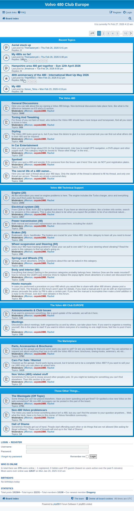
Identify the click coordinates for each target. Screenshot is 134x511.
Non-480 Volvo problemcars (29, 410)
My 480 (16, 86)
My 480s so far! (21, 54)
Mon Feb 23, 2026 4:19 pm (53, 89)
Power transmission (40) (27, 220)
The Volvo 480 (67, 98)
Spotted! (17, 159)
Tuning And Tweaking (25, 117)
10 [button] (125, 33)
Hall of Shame (20, 424)
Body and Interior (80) (25, 269)
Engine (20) (19, 192)
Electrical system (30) (25, 206)
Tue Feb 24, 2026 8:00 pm (50, 68)
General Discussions (25, 103)
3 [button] (108, 33)
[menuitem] (22, 12)
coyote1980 (40, 111)
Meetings (17, 321)
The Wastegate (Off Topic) (28, 395)
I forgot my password (11, 456)
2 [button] (103, 33)
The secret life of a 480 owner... (31, 171)
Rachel (50, 111)
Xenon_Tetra (30, 89)
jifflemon (28, 111)
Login (4, 442)
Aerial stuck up (21, 45)
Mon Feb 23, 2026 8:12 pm (51, 77)
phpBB (56, 504)
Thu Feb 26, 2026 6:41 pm (54, 48)
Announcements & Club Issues (31, 310)
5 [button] (117, 33)
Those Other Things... (67, 391)
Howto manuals (21, 283)
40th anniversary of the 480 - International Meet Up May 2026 (50, 74)
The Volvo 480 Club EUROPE (67, 305)
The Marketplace (66, 341)
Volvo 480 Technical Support (66, 187)
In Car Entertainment (25, 145)
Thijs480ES (30, 77)
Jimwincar (29, 68)
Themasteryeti (31, 48)
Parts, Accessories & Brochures (32, 346)
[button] (92, 33)
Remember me (79, 456)
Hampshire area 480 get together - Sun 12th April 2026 (46, 65)
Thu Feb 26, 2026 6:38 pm (54, 57)
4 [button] (112, 33)
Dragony (91, 492)
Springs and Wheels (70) (27, 258)
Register (16, 442)
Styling (16, 131)
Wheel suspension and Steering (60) (35, 244)
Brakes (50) (19, 232)
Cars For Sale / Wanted (26, 360)
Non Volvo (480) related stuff (30, 374)
